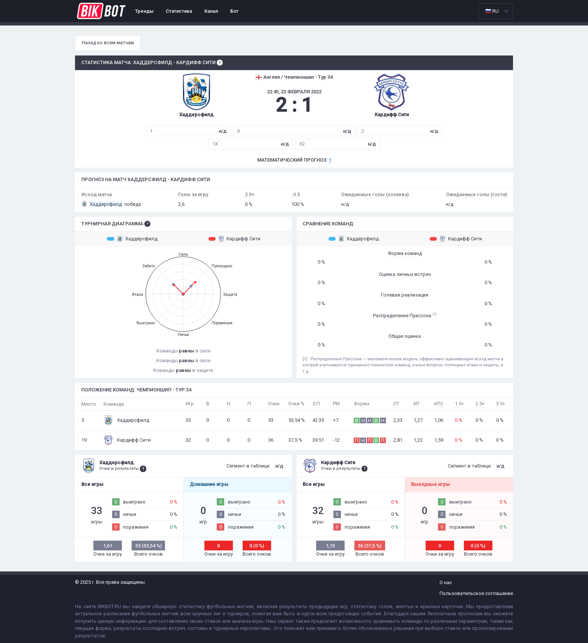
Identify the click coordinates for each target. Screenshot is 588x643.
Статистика (179, 11)
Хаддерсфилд (132, 239)
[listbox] (496, 11)
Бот (234, 11)
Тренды (144, 11)
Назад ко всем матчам (108, 42)
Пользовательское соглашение (476, 593)
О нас (446, 582)
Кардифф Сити (234, 239)
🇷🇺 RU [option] (492, 11)
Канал (211, 11)
